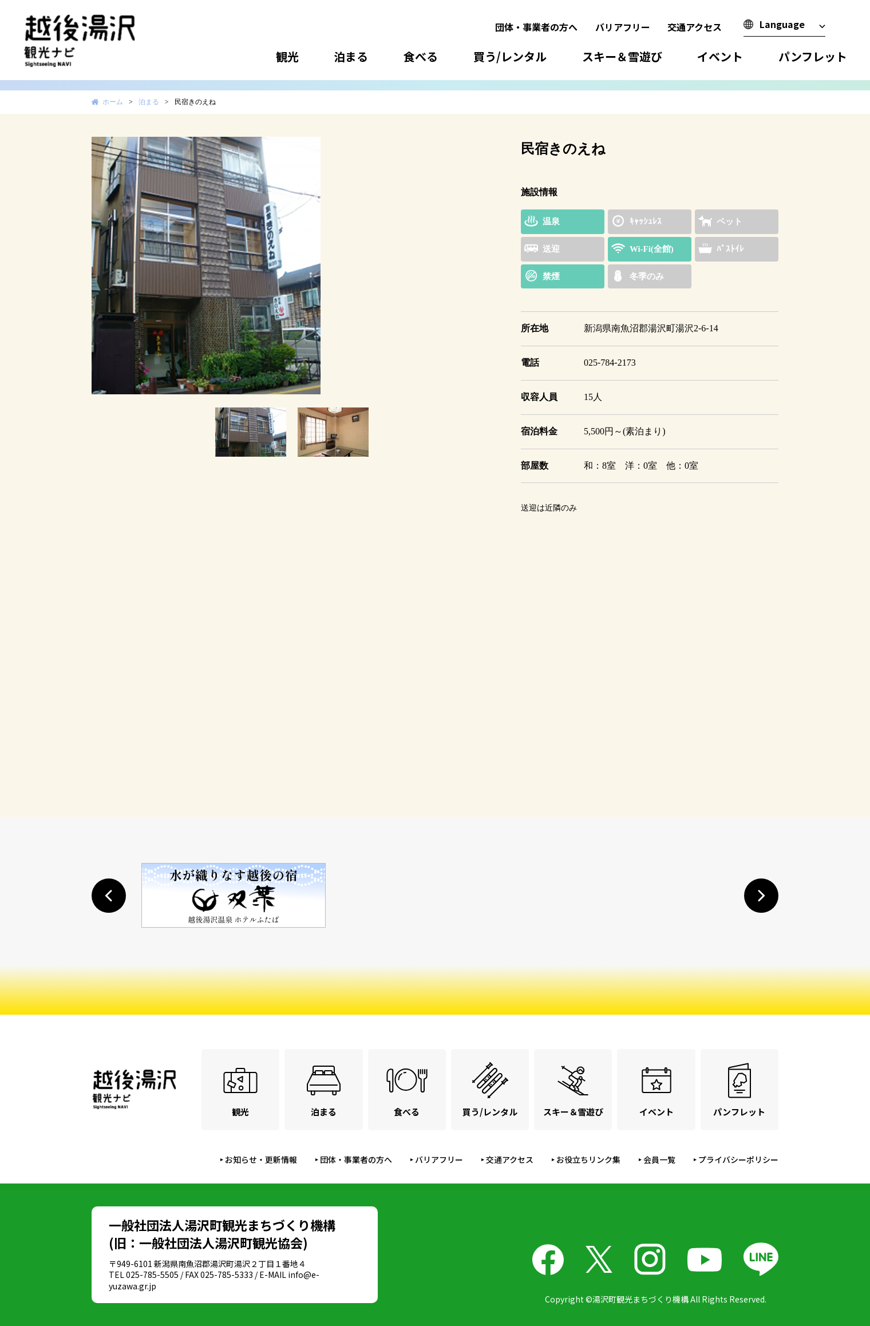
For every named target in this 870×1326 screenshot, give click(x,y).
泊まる (351, 56)
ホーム (112, 102)
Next (477, 265)
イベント (720, 56)
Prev (106, 265)
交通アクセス (694, 27)
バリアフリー (622, 27)
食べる (421, 56)
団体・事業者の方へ (536, 27)
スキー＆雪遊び (622, 56)
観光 (287, 56)
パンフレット (812, 56)
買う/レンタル (510, 56)
